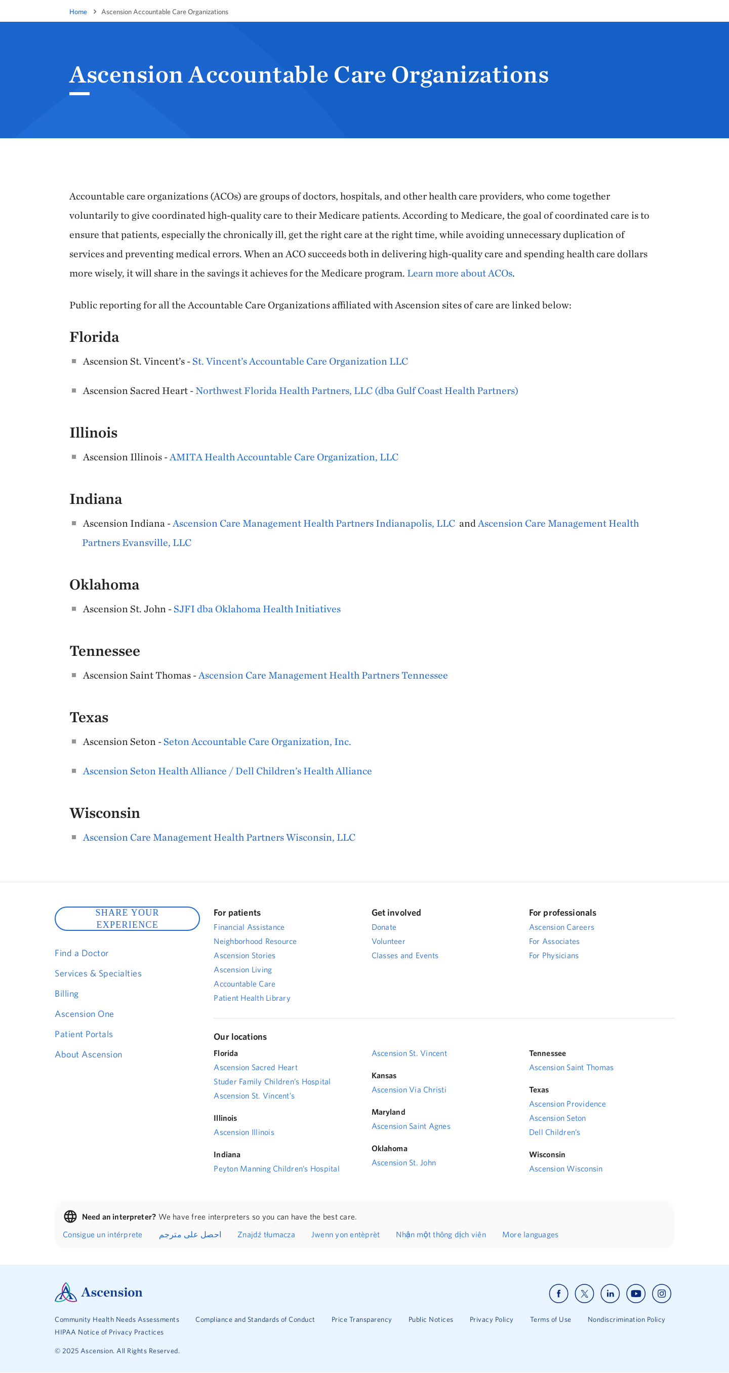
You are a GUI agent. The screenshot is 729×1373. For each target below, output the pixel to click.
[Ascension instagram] (661, 1294)
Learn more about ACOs (459, 272)
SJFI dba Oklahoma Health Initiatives (257, 608)
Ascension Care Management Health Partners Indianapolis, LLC (314, 523)
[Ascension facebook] (559, 1294)
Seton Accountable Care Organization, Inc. (257, 741)
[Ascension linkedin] (610, 1294)
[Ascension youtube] (636, 1294)
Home (78, 11)
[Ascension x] (584, 1294)
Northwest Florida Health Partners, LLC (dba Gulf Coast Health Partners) (356, 390)
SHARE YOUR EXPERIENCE (127, 919)
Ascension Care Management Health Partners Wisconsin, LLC (219, 837)
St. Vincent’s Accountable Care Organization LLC (300, 361)
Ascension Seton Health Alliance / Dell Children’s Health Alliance (227, 770)
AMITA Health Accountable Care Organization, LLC (284, 456)
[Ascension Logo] (99, 1299)
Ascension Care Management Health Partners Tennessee (323, 675)
